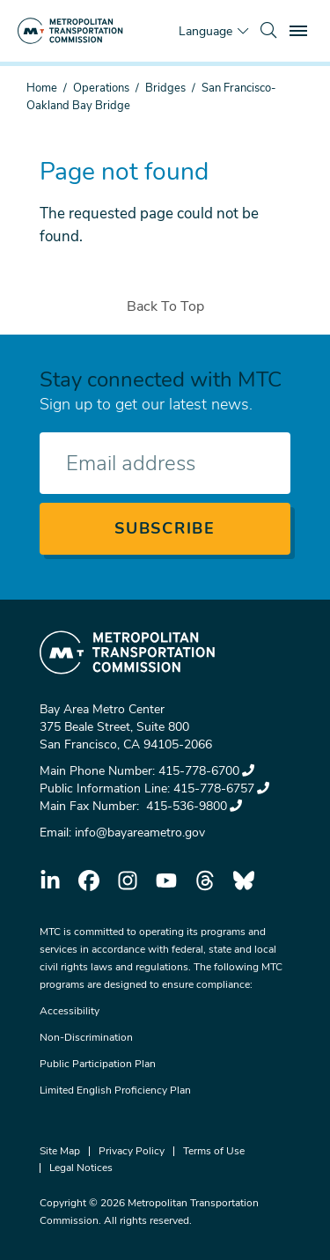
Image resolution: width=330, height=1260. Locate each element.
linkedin (50, 880)
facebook (88, 880)
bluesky (243, 880)
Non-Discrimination (86, 1037)
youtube (166, 880)
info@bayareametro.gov (140, 832)
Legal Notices (81, 1168)
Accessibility (69, 1011)
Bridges (165, 88)
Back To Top (165, 306)
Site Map (60, 1151)
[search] (268, 31)
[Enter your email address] (165, 463)
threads (205, 880)
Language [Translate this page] (205, 31)
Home (41, 88)
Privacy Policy (132, 1151)
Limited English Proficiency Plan (115, 1090)
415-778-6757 (221, 788)
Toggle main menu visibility (301, 28)
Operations (101, 88)
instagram (127, 880)
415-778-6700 (206, 771)
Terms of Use (214, 1151)
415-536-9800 (192, 806)
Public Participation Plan (98, 1064)
